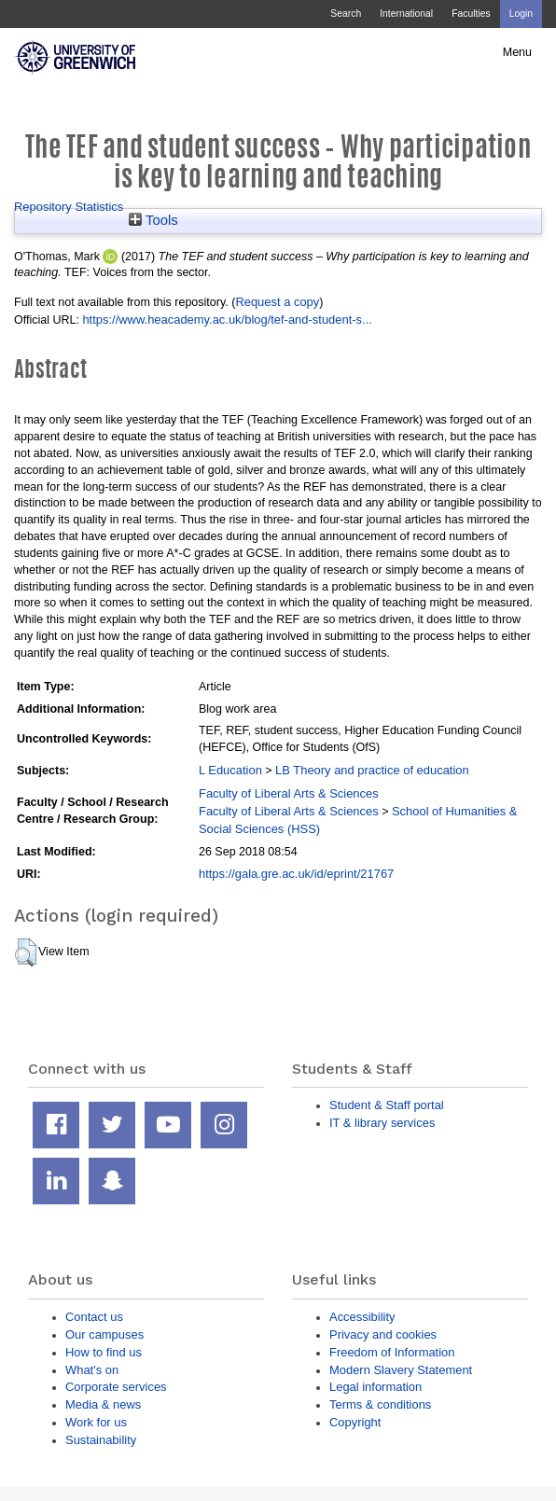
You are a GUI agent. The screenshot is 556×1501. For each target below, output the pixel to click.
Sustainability (100, 1440)
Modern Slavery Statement (400, 1370)
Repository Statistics (68, 207)
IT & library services (382, 1123)
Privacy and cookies (383, 1334)
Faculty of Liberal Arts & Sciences (289, 793)
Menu (517, 52)
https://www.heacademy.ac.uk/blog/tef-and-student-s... (226, 320)
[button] (25, 952)
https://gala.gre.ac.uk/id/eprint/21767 (296, 874)
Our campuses (104, 1334)
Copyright (355, 1422)
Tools (153, 220)
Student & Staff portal (386, 1105)
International (406, 13)
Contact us (94, 1317)
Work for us (96, 1422)
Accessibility (362, 1317)
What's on (91, 1370)
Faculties (471, 13)
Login (521, 13)
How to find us (103, 1352)
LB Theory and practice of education (372, 770)
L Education (230, 770)
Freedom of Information (391, 1352)
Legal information (375, 1387)
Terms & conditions (380, 1404)
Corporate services (116, 1387)
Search (345, 13)
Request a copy (277, 302)
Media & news (103, 1404)
